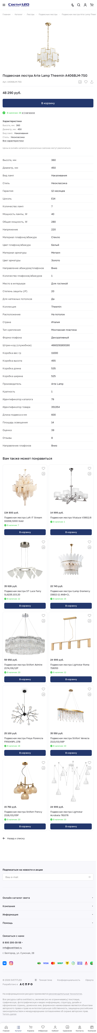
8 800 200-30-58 (12, 942)
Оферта (89, 980)
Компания (9, 906)
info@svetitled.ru (12, 947)
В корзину (48, 103)
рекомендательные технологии (65, 993)
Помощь (8, 922)
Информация (10, 914)
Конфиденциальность (68, 980)
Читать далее (9, 1014)
